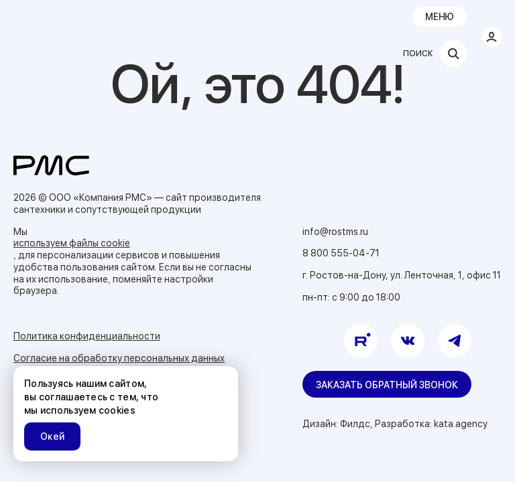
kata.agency (461, 423)
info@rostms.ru (335, 231)
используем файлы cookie (71, 243)
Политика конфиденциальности (86, 336)
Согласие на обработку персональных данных (119, 358)
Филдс (355, 423)
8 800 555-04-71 (341, 253)
